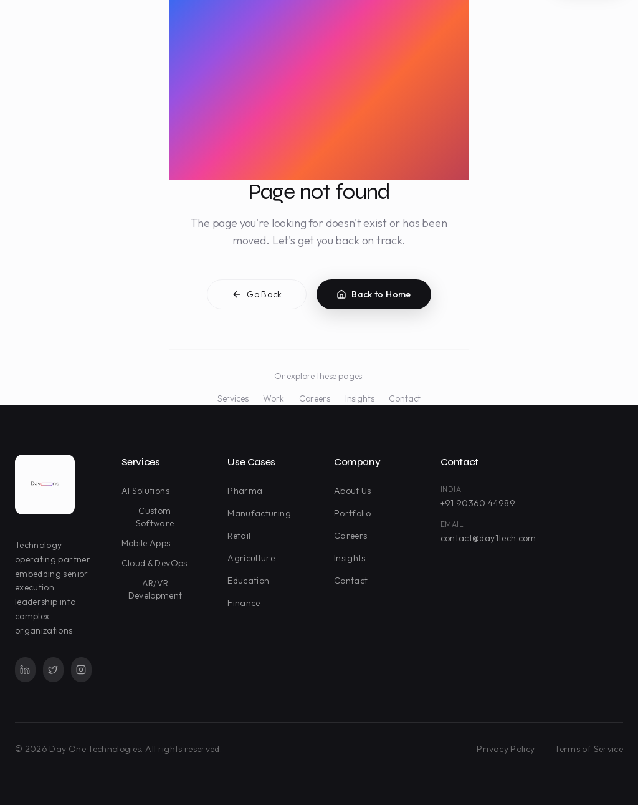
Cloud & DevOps (157, 563)
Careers (314, 398)
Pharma (247, 490)
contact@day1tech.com (488, 538)
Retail (241, 535)
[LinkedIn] (25, 669)
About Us (355, 490)
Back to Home (373, 296)
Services (233, 398)
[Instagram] (81, 669)
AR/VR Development (160, 589)
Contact (405, 398)
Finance (246, 603)
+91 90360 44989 (477, 503)
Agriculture (253, 558)
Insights (359, 398)
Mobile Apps (148, 543)
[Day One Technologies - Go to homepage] (45, 484)
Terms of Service (589, 748)
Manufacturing (261, 513)
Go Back (257, 296)
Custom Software (164, 517)
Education (250, 580)
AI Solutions (147, 490)
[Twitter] (53, 669)
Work (273, 398)
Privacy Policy (506, 748)
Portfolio (355, 513)
